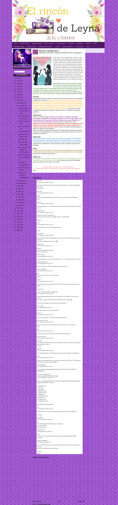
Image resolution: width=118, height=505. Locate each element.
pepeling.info (41, 389)
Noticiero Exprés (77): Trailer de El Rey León (24, 111)
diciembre (21, 103)
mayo (20, 194)
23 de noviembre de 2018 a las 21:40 (45, 224)
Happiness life (40, 244)
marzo (20, 199)
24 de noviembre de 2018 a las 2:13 (45, 245)
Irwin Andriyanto (49, 404)
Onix (38, 407)
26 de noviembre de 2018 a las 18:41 (45, 350)
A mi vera (57, 46)
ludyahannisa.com (42, 386)
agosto (20, 186)
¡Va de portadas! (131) (24, 131)
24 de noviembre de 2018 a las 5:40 (45, 263)
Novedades (71, 43)
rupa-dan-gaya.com (42, 392)
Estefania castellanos (41, 269)
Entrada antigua (81, 501)
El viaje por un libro (41, 336)
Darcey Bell (62, 52)
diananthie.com (41, 397)
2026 (18, 78)
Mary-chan (39, 191)
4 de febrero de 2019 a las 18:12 (44, 442)
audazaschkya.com (42, 391)
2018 (18, 100)
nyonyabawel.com (42, 399)
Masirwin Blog (72, 369)
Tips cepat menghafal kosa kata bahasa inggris (48, 376)
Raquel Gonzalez (41, 254)
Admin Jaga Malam (41, 364)
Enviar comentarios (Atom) (44, 504)
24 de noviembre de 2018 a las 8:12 (45, 270)
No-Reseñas (80, 43)
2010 (18, 227)
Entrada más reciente (36, 501)
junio (19, 191)
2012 (18, 222)
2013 (18, 219)
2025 (18, 81)
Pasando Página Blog (41, 262)
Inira (38, 329)
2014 (18, 216)
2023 (18, 86)
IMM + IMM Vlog (49, 43)
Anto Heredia (40, 233)
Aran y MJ (39, 180)
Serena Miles (40, 417)
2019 (18, 97)
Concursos (88, 43)
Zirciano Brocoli (40, 210)
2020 (18, 94)
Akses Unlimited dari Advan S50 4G (46, 377)
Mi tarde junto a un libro (42, 320)
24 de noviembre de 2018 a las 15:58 (45, 281)
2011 (18, 224)
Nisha (38, 356)
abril (19, 197)
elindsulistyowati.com (43, 396)
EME (95, 43)
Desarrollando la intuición (45, 46)
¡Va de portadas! (61, 43)
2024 (18, 83)
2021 (18, 92)
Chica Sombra (40, 306)
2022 (18, 89)
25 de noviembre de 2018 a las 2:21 (45, 307)
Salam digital (40, 404)
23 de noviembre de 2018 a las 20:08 (45, 203)
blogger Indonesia (41, 382)
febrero (20, 202)
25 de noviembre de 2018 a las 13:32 (45, 314)
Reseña (71, 52)
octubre (20, 180)
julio (19, 188)
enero (20, 205)
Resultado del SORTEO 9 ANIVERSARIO (23, 175)
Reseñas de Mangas (37, 43)
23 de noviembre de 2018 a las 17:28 (45, 182)
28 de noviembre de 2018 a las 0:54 (45, 408)
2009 (18, 230)
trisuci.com (40, 387)
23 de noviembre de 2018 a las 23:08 (45, 235)
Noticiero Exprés (31, 46)
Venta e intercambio (67, 46)
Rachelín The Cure (41, 430)
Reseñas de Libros (24, 43)
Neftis (38, 223)
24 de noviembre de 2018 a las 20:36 (45, 293)
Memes (88, 46)
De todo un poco (79, 46)
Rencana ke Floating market (44, 374)
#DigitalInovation (41, 371)
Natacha (39, 279)
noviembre (21, 105)
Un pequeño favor (77, 52)
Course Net (54, 381)
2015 (18, 213)
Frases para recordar (19, 46)
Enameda (39, 313)
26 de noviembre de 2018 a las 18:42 (45, 357)
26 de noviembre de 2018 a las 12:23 (45, 338)
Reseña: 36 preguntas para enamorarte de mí (24, 157)
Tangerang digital (50, 369)
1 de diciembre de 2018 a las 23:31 (44, 431)
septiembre (21, 183)
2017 (18, 208)
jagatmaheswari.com (43, 401)
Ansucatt (39, 201)
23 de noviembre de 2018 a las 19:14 (45, 193)
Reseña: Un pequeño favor (49, 51)
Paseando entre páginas (42, 440)
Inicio (15, 43)
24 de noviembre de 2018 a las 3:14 (45, 256)
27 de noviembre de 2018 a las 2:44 (45, 366)
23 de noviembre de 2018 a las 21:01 (45, 212)
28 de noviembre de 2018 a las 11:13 (45, 419)
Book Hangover (22, 139)
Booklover (39, 348)
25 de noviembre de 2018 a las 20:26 (45, 322)
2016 (18, 210)
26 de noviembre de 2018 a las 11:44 (45, 331)
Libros (67, 52)
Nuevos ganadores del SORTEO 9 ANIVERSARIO (24, 150)
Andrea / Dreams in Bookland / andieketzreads (47, 292)
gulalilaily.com (41, 394)
